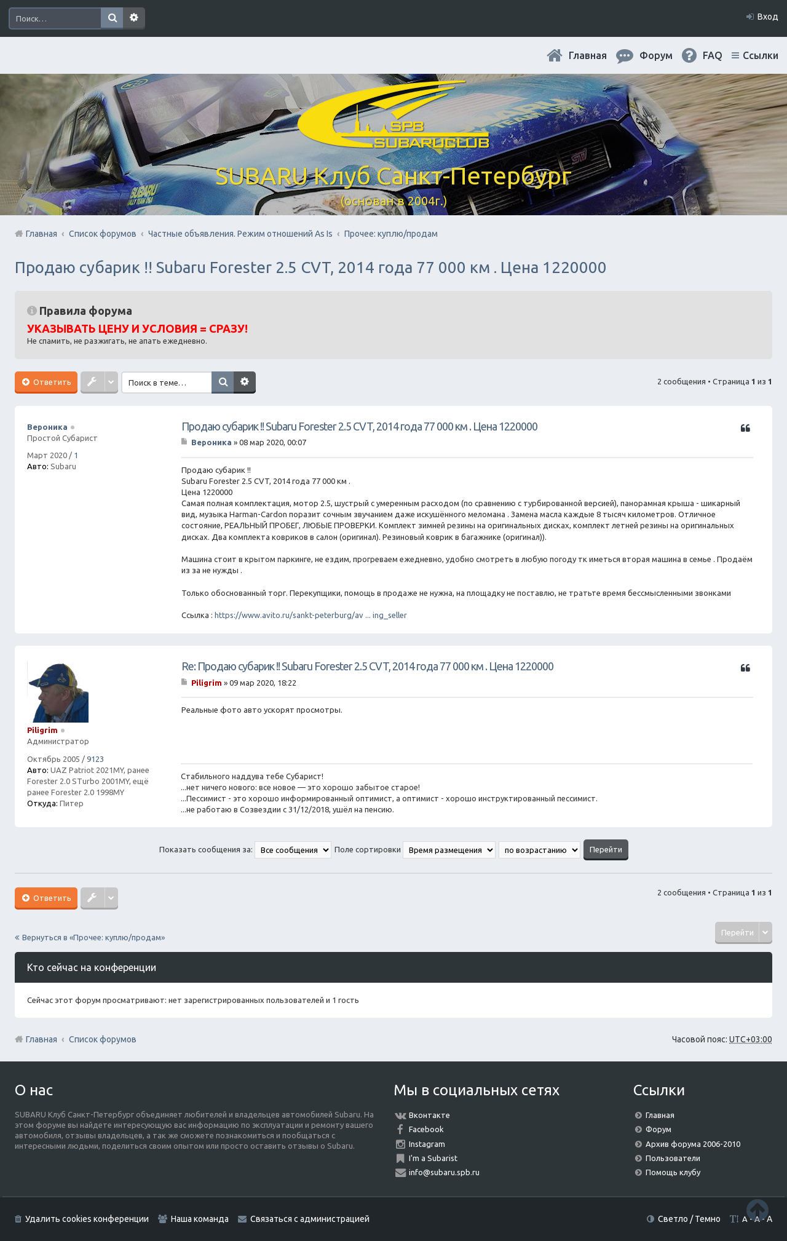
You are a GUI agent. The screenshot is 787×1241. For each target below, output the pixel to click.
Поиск (112, 18)
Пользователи (673, 1158)
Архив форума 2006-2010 (693, 1144)
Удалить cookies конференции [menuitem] (87, 1219)
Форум (658, 1129)
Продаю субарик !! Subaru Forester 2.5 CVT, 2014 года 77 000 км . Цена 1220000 (311, 267)
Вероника (47, 426)
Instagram (427, 1144)
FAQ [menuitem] (712, 55)
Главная (588, 55)
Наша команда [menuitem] (200, 1219)
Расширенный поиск (134, 18)
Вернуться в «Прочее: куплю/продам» (93, 937)
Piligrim (42, 730)
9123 (95, 759)
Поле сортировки (415, 849)
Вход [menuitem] (767, 17)
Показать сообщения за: (245, 849)
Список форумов (102, 1039)
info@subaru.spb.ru (444, 1172)
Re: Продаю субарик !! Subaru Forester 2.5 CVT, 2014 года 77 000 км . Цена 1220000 (367, 666)
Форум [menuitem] (656, 55)
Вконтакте (429, 1115)
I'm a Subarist (433, 1158)
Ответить (51, 382)
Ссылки (760, 55)
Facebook (426, 1129)
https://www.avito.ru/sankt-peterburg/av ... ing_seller (311, 615)
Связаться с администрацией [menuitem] (310, 1219)
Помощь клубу (673, 1172)
